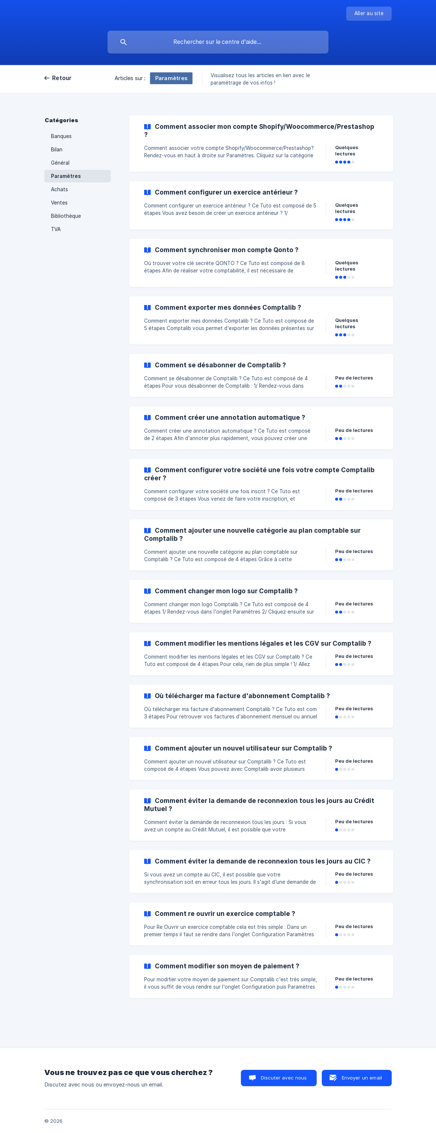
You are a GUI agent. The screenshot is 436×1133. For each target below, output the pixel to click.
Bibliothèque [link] (66, 216)
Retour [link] (62, 78)
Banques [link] (61, 136)
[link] (261, 144)
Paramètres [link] (66, 176)
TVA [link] (56, 229)
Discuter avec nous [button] (284, 1078)
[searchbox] (218, 42)
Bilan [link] (56, 149)
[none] (369, 14)
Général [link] (60, 163)
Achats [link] (59, 189)
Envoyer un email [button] (362, 1078)
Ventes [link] (59, 203)
